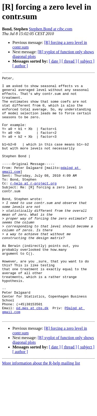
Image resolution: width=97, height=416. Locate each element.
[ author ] (20, 66)
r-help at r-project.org (33, 205)
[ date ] (55, 61)
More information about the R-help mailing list (41, 411)
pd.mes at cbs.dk (32, 354)
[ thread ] (69, 61)
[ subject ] (86, 61)
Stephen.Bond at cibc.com (50, 29)
